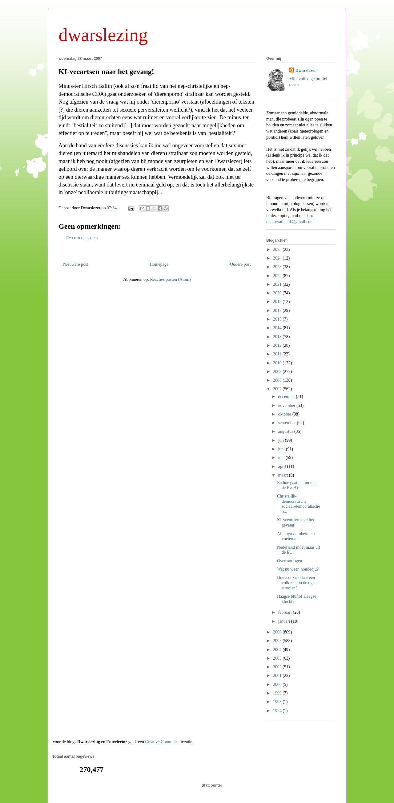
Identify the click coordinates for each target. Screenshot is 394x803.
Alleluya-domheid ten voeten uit (296, 536)
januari (284, 621)
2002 (278, 667)
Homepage (159, 264)
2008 (278, 380)
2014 (278, 328)
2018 (278, 301)
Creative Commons (162, 741)
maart (283, 475)
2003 (278, 658)
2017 (278, 310)
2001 (278, 675)
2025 (278, 249)
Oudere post (240, 264)
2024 (278, 258)
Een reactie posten (82, 238)
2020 (278, 293)
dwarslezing (103, 35)
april (282, 466)
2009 (278, 371)
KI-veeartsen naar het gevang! (106, 72)
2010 (278, 363)
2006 (278, 632)
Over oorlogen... (291, 561)
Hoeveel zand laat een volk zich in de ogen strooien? (297, 582)
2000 (278, 684)
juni (282, 449)
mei (282, 457)
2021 (278, 284)
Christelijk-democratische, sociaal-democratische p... (298, 504)
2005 (278, 640)
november (287, 405)
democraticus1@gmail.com (290, 221)
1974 (278, 710)
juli (281, 440)
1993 (278, 701)
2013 (278, 336)
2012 (278, 345)
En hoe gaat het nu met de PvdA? (297, 485)
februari (285, 612)
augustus (286, 431)
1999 (278, 693)
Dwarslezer (306, 70)
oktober (285, 414)
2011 (278, 354)
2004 (278, 649)
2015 (278, 319)
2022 (278, 275)
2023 (278, 266)
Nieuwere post (75, 264)
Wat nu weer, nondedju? (298, 569)
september (287, 422)
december (287, 396)
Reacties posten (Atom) (170, 279)
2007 (278, 389)
